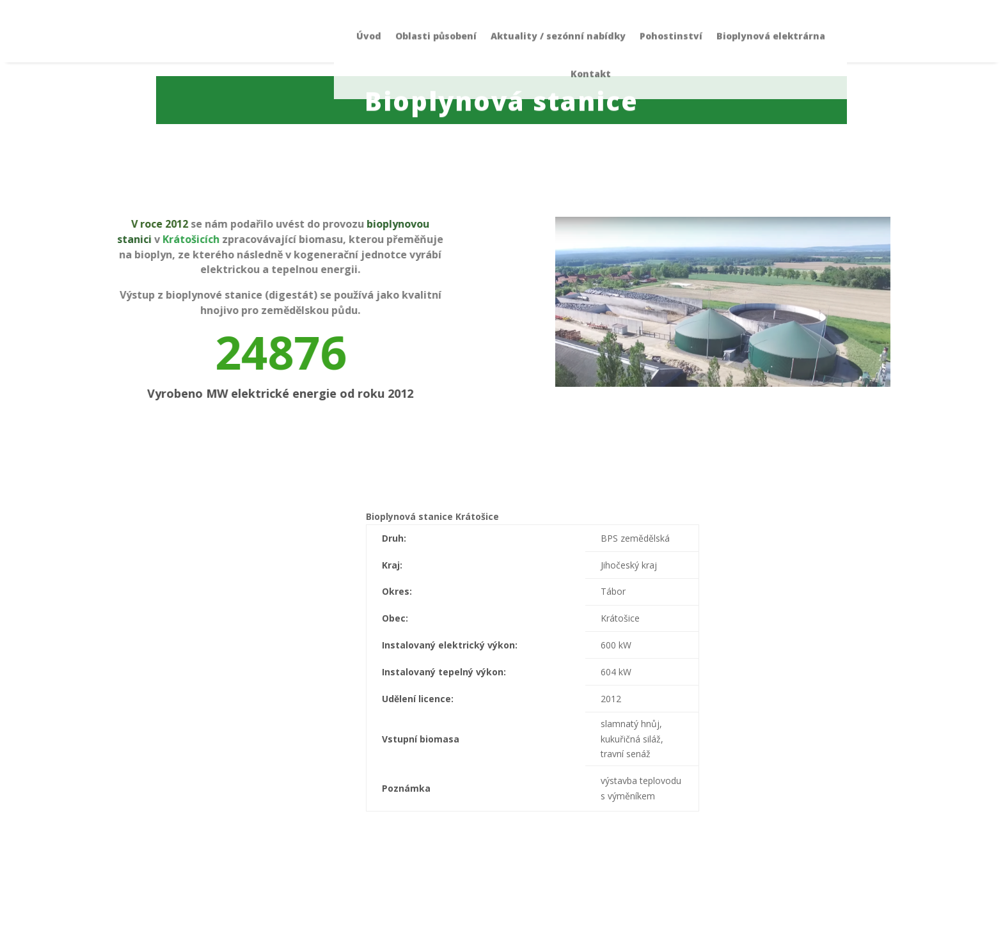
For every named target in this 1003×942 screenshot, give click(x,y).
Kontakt (591, 39)
